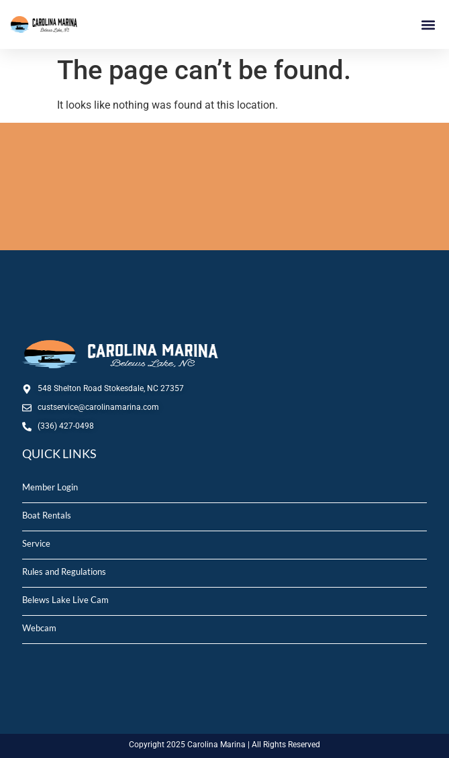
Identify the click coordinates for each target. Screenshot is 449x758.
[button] (428, 24)
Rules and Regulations (64, 571)
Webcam (39, 627)
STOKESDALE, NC (224, 186)
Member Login (50, 487)
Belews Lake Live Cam (65, 599)
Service (36, 543)
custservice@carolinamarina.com (98, 407)
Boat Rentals (46, 515)
